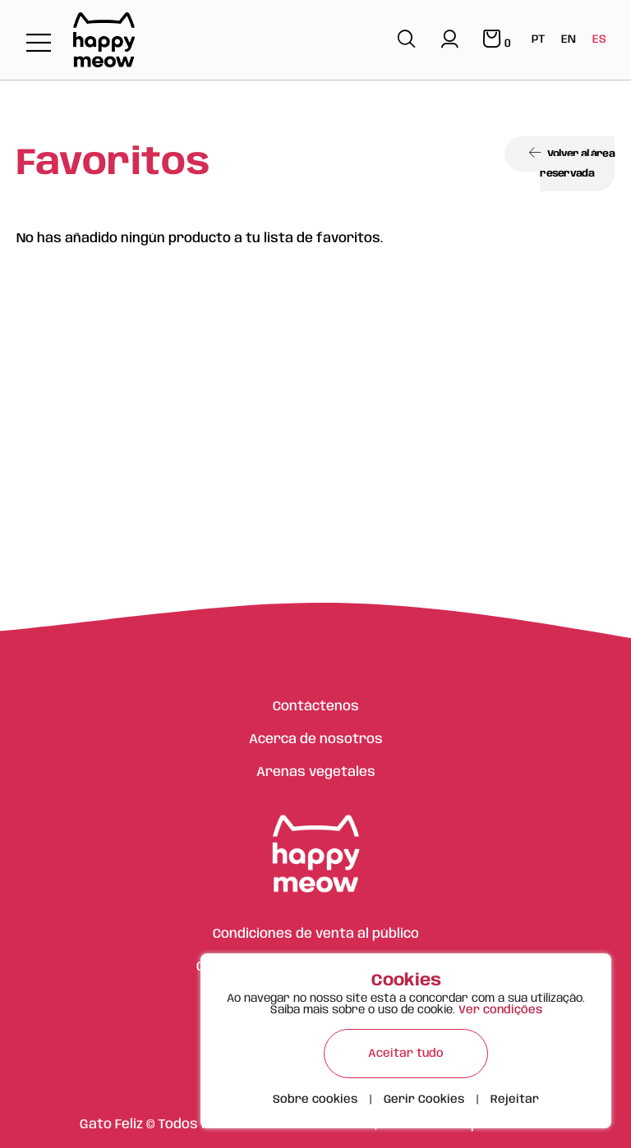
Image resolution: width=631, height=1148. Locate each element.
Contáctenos (316, 707)
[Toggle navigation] (38, 44)
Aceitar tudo (406, 1053)
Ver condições (500, 1010)
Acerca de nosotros (316, 739)
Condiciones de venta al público (316, 934)
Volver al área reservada (572, 163)
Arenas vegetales (315, 772)
